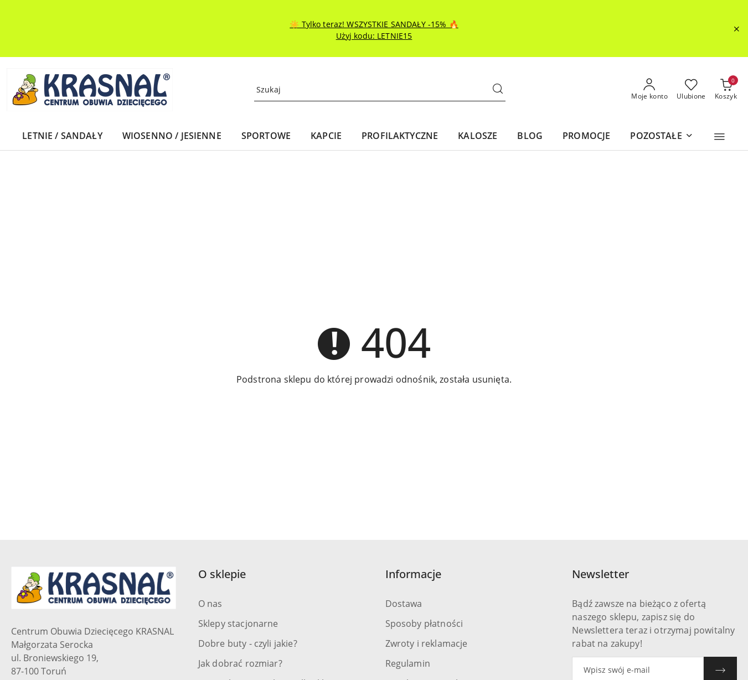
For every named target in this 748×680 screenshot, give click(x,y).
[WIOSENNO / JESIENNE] (172, 136)
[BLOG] (530, 136)
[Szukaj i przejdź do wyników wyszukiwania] (497, 89)
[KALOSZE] (477, 136)
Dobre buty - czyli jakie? (247, 643)
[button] (719, 136)
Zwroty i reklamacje (426, 643)
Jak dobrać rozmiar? (240, 663)
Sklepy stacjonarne (238, 623)
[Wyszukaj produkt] (379, 90)
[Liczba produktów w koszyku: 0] (725, 89)
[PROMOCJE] (586, 136)
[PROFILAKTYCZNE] (399, 136)
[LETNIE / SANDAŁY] (62, 136)
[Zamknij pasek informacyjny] (736, 29)
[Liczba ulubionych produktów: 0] (691, 89)
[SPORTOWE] (266, 136)
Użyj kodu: (357, 35)
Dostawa (403, 603)
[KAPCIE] (326, 136)
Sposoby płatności (424, 623)
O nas (210, 603)
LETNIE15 (394, 35)
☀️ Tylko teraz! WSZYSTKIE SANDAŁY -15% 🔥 (374, 24)
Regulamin (407, 663)
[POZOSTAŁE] (661, 136)
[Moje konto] (649, 89)
